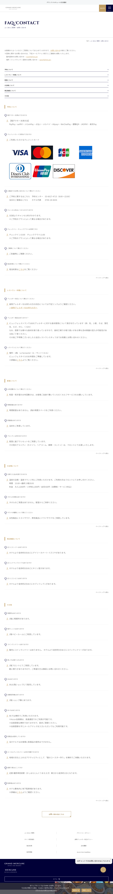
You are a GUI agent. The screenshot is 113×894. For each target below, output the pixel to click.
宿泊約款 (29, 846)
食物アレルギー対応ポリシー (84, 839)
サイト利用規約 (29, 839)
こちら (21, 269)
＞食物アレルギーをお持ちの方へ (23, 307)
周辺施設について (10, 91)
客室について (9, 80)
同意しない (86, 890)
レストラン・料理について (13, 75)
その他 (7, 96)
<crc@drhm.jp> (32, 56)
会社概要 (83, 846)
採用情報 (29, 852)
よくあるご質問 (29, 833)
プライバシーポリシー (84, 833)
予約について (9, 69)
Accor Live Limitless (83, 852)
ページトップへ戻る (102, 278)
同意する (76, 890)
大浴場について (9, 85)
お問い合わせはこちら (56, 814)
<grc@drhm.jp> (45, 59)
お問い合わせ (55, 50)
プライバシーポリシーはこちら (46, 890)
